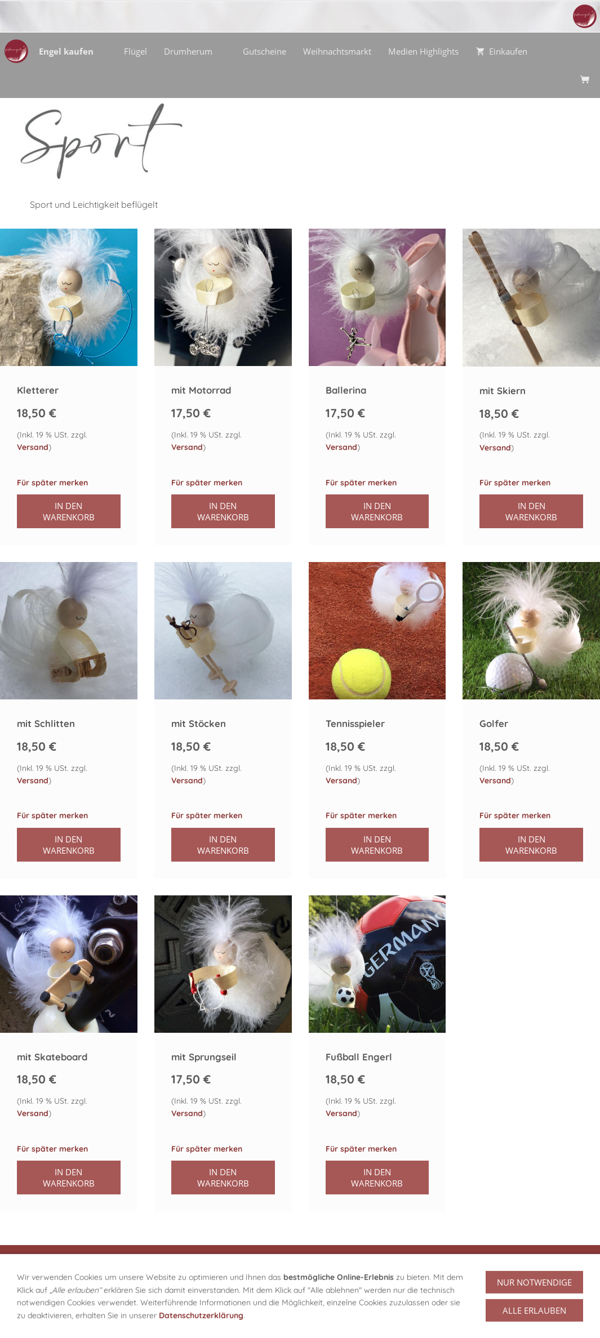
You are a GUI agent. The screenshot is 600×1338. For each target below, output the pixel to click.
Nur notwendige (534, 1317)
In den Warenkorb (69, 511)
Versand (32, 447)
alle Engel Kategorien (72, 1273)
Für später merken (52, 483)
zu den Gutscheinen (532, 1273)
